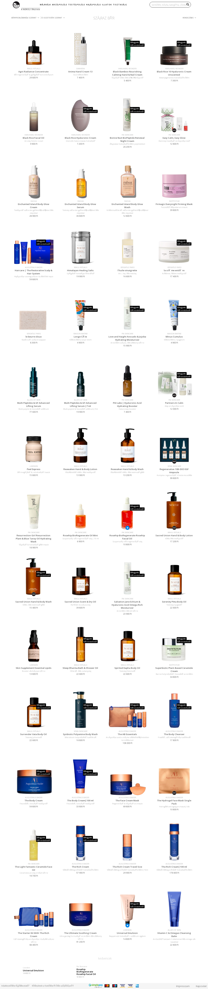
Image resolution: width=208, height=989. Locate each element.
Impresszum (183, 986)
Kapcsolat (201, 986)
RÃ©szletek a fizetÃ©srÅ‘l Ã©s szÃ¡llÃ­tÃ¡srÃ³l (53, 986)
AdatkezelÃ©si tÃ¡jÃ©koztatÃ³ (15, 986)
